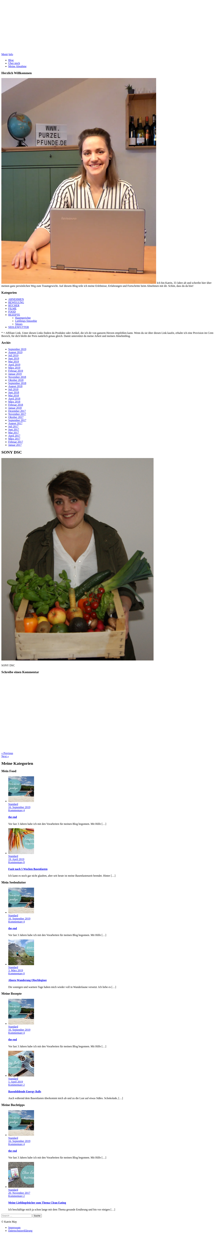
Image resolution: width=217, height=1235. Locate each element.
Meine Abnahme (17, 66)
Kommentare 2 (16, 1084)
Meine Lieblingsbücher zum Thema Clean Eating (37, 1202)
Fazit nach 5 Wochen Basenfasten (27, 869)
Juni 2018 (13, 392)
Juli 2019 (13, 355)
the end (12, 817)
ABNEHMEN (16, 299)
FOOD (12, 311)
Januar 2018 (15, 407)
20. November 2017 (19, 1192)
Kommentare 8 (16, 862)
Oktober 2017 (15, 417)
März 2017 (14, 438)
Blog (11, 60)
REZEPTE (14, 314)
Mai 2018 (13, 395)
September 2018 (17, 383)
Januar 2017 (15, 444)
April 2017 (14, 435)
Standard (13, 804)
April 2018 (14, 398)
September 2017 (17, 420)
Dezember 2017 (17, 410)
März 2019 (14, 367)
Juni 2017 (13, 429)
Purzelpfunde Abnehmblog (108, 27)
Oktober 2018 (15, 380)
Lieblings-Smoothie (26, 320)
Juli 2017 (13, 426)
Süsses (19, 324)
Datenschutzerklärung (20, 1230)
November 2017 (17, 414)
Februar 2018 (15, 404)
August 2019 (15, 352)
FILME (12, 308)
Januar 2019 (15, 373)
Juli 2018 (13, 389)
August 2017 (15, 423)
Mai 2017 (13, 432)
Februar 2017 (15, 441)
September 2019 (17, 349)
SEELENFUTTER (18, 327)
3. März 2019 (15, 970)
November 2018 (17, 377)
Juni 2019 (13, 358)
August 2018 (15, 386)
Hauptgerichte (23, 317)
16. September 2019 (19, 807)
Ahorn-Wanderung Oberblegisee (27, 980)
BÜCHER (13, 305)
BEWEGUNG (16, 302)
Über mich (14, 63)
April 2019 (14, 364)
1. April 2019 (15, 1081)
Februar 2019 (15, 370)
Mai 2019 (13, 361)
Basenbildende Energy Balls (24, 1091)
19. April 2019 (16, 859)
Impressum (14, 1227)
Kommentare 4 (16, 810)
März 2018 (14, 401)
